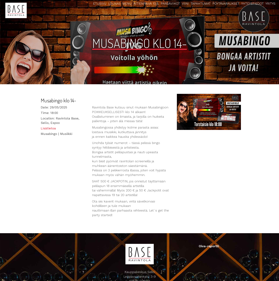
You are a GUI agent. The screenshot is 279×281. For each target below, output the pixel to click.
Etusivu (99, 3)
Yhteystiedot (252, 3)
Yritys (270, 3)
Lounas (114, 3)
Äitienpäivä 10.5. (146, 3)
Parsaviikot (170, 3)
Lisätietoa (48, 128)
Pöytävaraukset (225, 3)
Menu (127, 3)
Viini (185, 3)
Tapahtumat (201, 3)
